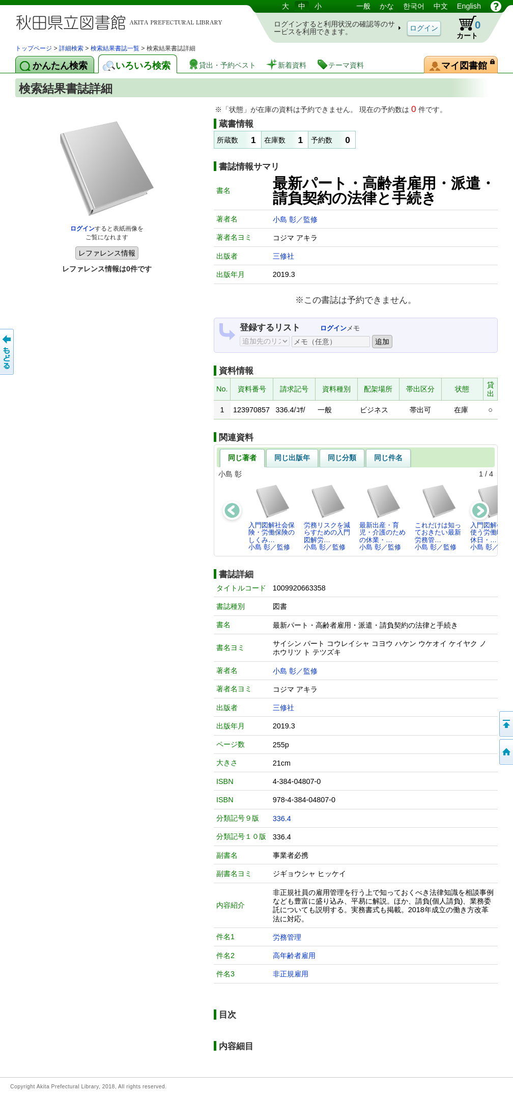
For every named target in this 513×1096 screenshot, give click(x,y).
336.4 (282, 818)
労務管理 (287, 937)
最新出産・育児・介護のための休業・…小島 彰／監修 (382, 517)
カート (463, 27)
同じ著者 (242, 458)
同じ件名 (388, 458)
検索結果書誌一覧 (115, 48)
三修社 (283, 256)
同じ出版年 (292, 458)
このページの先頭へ (505, 724)
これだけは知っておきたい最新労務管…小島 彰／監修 (438, 517)
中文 (441, 6)
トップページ (33, 48)
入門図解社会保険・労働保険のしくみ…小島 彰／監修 (271, 517)
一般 (363, 6)
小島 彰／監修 (295, 219)
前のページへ (7, 352)
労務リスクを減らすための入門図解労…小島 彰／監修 (327, 517)
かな (387, 6)
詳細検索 (71, 48)
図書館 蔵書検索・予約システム (122, 21)
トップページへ (505, 752)
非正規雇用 (290, 974)
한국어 (413, 6)
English (469, 6)
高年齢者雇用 (294, 955)
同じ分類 (342, 458)
